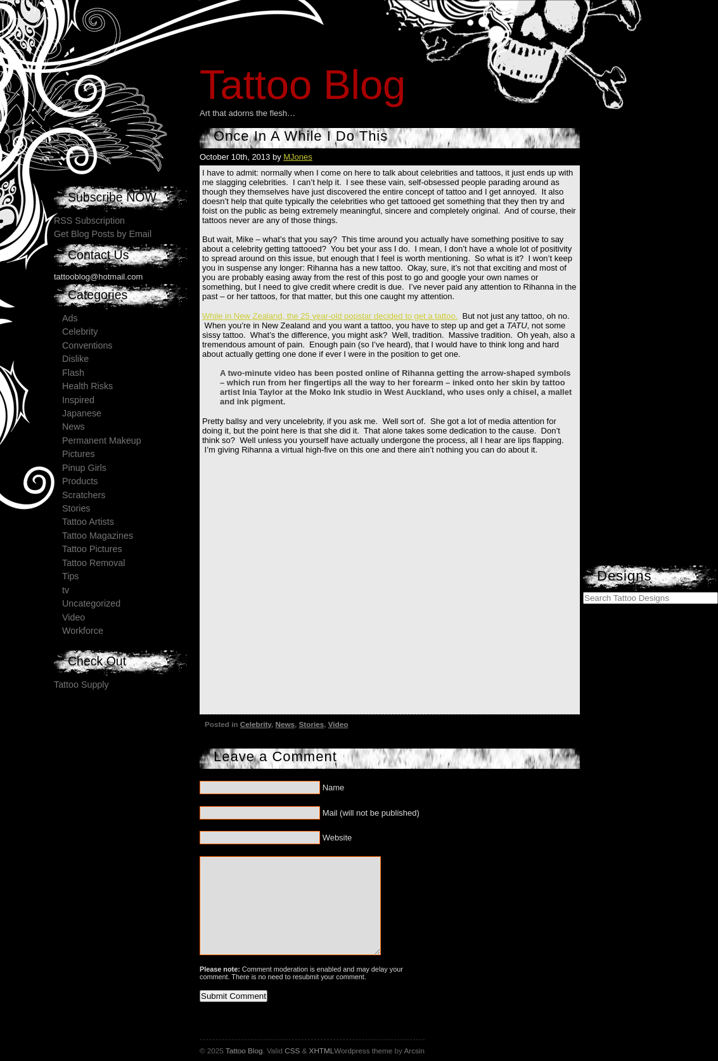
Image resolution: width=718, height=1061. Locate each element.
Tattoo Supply (81, 684)
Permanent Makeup (101, 440)
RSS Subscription (89, 220)
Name (334, 787)
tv (65, 590)
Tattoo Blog (303, 84)
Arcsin (414, 1050)
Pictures (78, 454)
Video (338, 724)
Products (80, 481)
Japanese (81, 413)
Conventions (87, 345)
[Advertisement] (643, 374)
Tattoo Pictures (92, 549)
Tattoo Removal (93, 563)
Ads (70, 318)
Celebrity (255, 724)
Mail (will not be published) (371, 813)
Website (337, 837)
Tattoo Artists (88, 522)
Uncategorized (91, 603)
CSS (292, 1050)
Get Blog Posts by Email (102, 234)
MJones (297, 157)
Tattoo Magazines (97, 535)
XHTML (322, 1050)
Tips (70, 576)
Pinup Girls (84, 468)
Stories (311, 724)
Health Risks (87, 386)
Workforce (82, 631)
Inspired (78, 400)
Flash (73, 373)
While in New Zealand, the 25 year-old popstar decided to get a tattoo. (330, 316)
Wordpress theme (363, 1050)
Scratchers (83, 495)
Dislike (75, 359)
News (285, 724)
